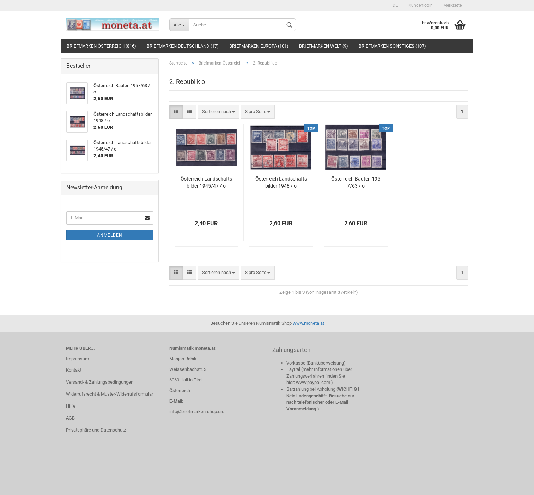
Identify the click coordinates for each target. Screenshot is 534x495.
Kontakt (73, 370)
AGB (70, 418)
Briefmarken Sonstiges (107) (392, 46)
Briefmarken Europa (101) (259, 46)
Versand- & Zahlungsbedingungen (99, 382)
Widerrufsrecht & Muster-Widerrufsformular (109, 394)
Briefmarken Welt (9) (323, 46)
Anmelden (109, 235)
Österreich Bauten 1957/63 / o (355, 182)
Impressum (77, 358)
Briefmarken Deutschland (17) (183, 46)
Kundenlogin (420, 5)
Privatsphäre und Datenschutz (96, 430)
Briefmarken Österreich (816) (101, 46)
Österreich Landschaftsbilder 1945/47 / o (206, 182)
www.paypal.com (313, 382)
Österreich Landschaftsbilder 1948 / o (281, 182)
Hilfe (70, 406)
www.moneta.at (308, 323)
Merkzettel (453, 5)
